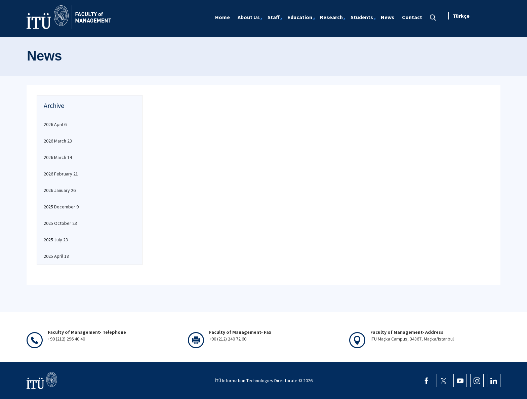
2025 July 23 (56, 240)
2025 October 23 (60, 223)
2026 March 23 (58, 141)
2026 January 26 (60, 190)
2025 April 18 (56, 256)
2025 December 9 (61, 207)
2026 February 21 (61, 174)
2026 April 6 (55, 124)
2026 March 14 (58, 157)
